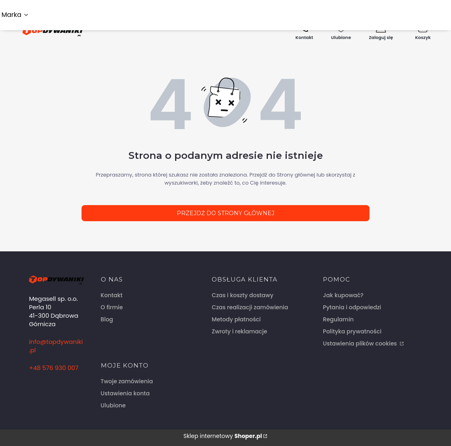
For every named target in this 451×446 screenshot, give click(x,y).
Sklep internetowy (223, 436)
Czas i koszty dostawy (242, 295)
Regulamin (338, 319)
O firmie (112, 307)
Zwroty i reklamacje (239, 331)
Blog (107, 319)
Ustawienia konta (125, 393)
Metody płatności (236, 319)
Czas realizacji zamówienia (250, 307)
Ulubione (113, 405)
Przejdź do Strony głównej (225, 213)
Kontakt (112, 295)
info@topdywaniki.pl (56, 345)
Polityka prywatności (352, 331)
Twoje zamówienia (127, 381)
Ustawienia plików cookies (360, 343)
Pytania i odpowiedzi (352, 307)
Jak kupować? (343, 295)
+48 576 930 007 (53, 368)
